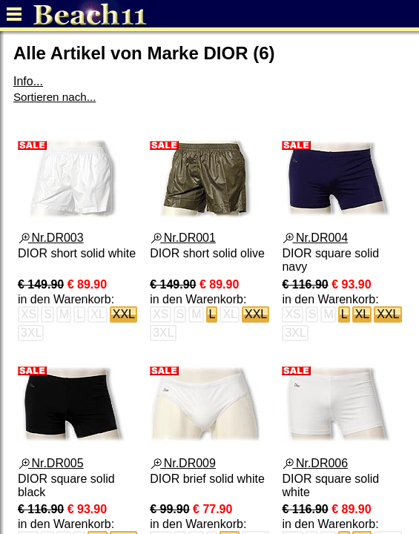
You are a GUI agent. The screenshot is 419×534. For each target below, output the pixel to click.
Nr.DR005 (51, 463)
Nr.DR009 (183, 463)
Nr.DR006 (315, 463)
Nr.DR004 (315, 237)
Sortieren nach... (54, 96)
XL (362, 314)
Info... (28, 81)
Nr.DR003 (51, 237)
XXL (124, 314)
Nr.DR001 (183, 237)
